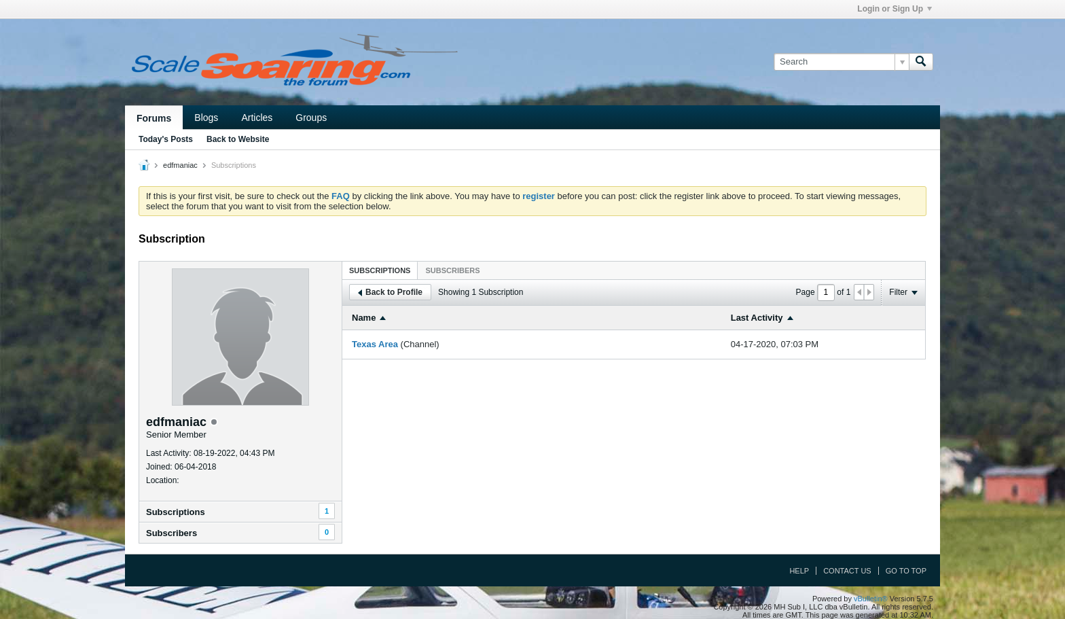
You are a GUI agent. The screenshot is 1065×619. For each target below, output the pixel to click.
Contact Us (847, 571)
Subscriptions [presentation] (379, 270)
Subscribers (171, 533)
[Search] (841, 62)
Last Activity (757, 318)
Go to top (906, 571)
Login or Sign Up (894, 9)
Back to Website (237, 139)
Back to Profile (390, 292)
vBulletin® (871, 599)
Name (364, 318)
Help (799, 571)
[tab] (380, 270)
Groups (311, 117)
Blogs (206, 117)
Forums (154, 118)
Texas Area (375, 344)
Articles (256, 117)
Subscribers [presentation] (452, 270)
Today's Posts (166, 139)
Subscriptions (175, 512)
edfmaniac (180, 165)
